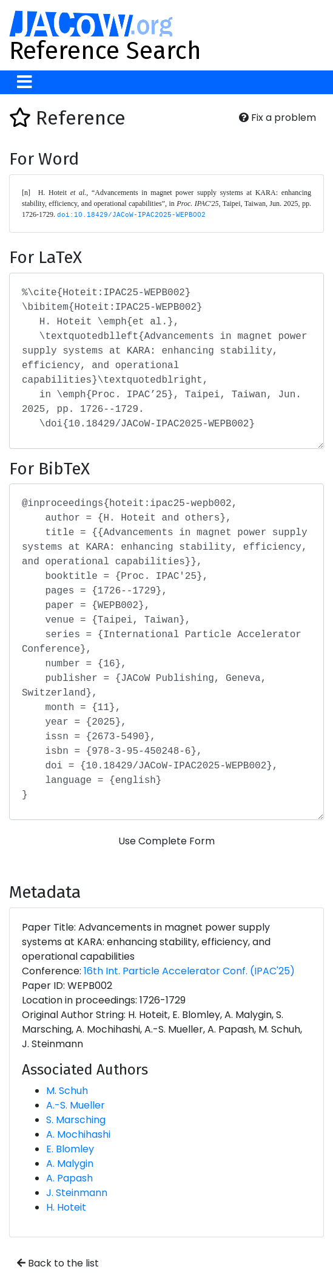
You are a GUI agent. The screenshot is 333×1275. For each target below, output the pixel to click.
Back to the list (58, 1263)
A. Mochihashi (78, 1134)
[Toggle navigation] (24, 82)
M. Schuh (67, 1091)
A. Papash (69, 1178)
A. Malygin (69, 1164)
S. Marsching (76, 1120)
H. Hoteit (66, 1207)
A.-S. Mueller (75, 1105)
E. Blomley (70, 1149)
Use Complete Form (166, 841)
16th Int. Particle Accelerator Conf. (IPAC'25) (189, 971)
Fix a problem (277, 118)
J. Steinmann (76, 1193)
